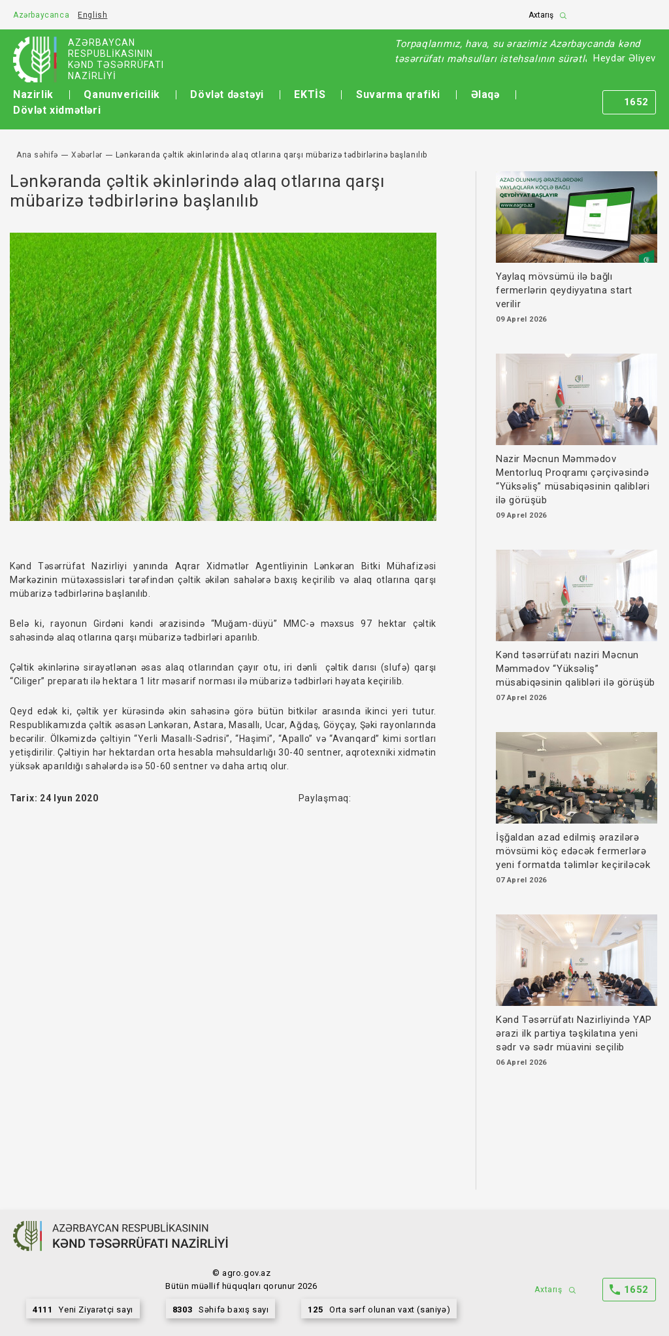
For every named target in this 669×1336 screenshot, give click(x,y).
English (92, 15)
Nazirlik (33, 94)
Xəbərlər (87, 154)
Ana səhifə (37, 154)
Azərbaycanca (41, 15)
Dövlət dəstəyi (226, 94)
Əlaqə (485, 94)
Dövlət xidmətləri (57, 110)
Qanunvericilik (121, 94)
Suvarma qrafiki (398, 94)
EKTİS (309, 94)
